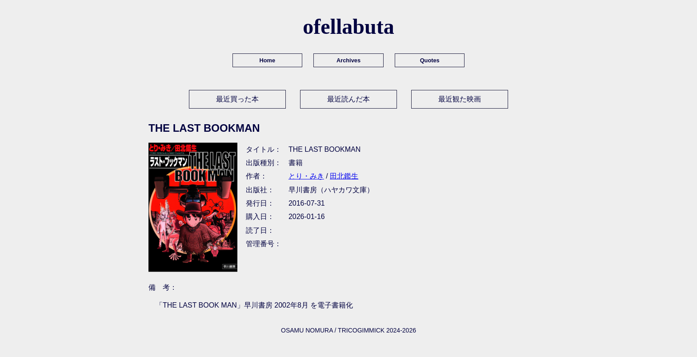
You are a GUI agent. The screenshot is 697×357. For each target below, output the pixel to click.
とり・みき (306, 176)
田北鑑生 (344, 176)
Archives (348, 60)
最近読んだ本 (348, 99)
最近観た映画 (459, 99)
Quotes (430, 60)
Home (268, 60)
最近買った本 (237, 99)
